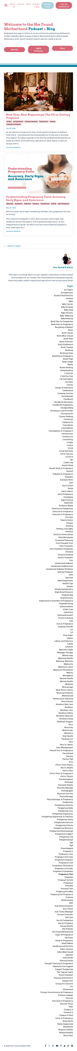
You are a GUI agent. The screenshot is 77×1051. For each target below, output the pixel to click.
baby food (68, 311)
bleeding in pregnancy (62, 357)
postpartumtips (66, 841)
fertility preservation (63, 536)
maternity (68, 666)
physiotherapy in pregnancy (60, 801)
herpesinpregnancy (64, 591)
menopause (68, 677)
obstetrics (68, 735)
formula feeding (65, 556)
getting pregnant (18, 122)
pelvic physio (67, 778)
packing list (67, 740)
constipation (67, 429)
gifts (71, 576)
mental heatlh (66, 683)
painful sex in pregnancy (61, 752)
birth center (67, 334)
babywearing (67, 320)
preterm (69, 899)
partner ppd (67, 761)
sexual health (66, 928)
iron (71, 622)
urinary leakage (65, 997)
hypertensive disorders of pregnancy (56, 602)
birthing (69, 352)
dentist (69, 473)
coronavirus (67, 438)
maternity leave (65, 668)
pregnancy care (66, 856)
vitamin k (68, 1014)
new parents (18, 205)
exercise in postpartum (62, 510)
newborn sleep (66, 720)
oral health (68, 738)
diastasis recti (66, 481)
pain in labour (66, 746)
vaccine (69, 1000)
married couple (66, 651)
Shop (28, 4)
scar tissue (68, 910)
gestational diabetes (64, 565)
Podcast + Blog (36, 5)
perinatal (69, 784)
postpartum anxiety (64, 807)
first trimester (66, 547)
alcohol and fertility (63, 297)
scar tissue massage (64, 913)
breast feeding (66, 369)
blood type (68, 360)
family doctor (66, 522)
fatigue (69, 525)
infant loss (68, 611)
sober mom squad (65, 953)
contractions (67, 435)
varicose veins (66, 1005)
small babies (67, 945)
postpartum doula (65, 821)
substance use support (63, 968)
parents (69, 758)
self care (69, 919)
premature (68, 884)
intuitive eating (65, 619)
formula (69, 553)
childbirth (68, 401)
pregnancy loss (66, 864)
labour (70, 640)
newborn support (65, 723)
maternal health (65, 660)
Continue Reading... (14, 148)
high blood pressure (64, 594)
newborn (69, 709)
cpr (71, 461)
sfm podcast (67, 930)
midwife (69, 686)
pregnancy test (43, 122)
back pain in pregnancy (62, 326)
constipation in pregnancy (61, 432)
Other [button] (62, 48)
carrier (70, 386)
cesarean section (65, 395)
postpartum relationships (61, 833)
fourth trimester (65, 559)
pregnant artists (65, 881)
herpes (70, 588)
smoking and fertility (63, 948)
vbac (71, 1008)
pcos (71, 763)
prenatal (53, 205)
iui (71, 631)
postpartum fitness (64, 827)
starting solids (66, 962)
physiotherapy (66, 798)
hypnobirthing (66, 605)
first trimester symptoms (61, 550)
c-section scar (66, 378)
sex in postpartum (64, 922)
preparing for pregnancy (14, 125)
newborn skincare (64, 717)
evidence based (66, 507)
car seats (69, 383)
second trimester (65, 916)
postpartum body (65, 810)
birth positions (66, 343)
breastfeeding (66, 372)
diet (71, 484)
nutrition (68, 729)
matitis (69, 674)
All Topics (68, 291)
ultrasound (68, 991)
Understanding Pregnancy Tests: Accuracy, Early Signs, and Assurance (35, 199)
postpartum (68, 804)
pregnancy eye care (64, 858)
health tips (68, 585)
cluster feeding (66, 418)
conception (68, 427)
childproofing (66, 409)
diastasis (69, 478)
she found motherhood (62, 933)
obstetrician (67, 732)
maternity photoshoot (63, 671)
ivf (71, 634)
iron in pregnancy (64, 625)
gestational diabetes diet (62, 568)
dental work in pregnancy (61, 470)
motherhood (67, 697)
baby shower (67, 314)
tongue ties (67, 982)
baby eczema (67, 309)
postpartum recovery (63, 830)
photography (67, 792)
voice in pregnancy (64, 1020)
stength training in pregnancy (59, 965)
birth (70, 332)
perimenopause (66, 781)
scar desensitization (64, 907)
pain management (64, 749)
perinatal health (65, 786)
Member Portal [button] (47, 5)
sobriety (69, 956)
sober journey (66, 951)
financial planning (64, 542)
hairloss (69, 579)
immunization (66, 608)
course (70, 447)
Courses (20, 4)
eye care (69, 519)
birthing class (66, 355)
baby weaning (66, 317)
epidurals (68, 504)
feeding (69, 527)
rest (71, 905)
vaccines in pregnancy (62, 1002)
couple (70, 444)
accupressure (67, 294)
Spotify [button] (14, 49)
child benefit (67, 398)
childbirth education (63, 404)
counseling (68, 441)
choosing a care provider (61, 412)
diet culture (67, 487)
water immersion (65, 1025)
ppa (71, 844)
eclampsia (68, 499)
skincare (69, 939)
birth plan (68, 340)
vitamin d (68, 1011)
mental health (66, 680)
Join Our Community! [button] (64, 5)
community (67, 424)
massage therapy (65, 654)
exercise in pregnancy (62, 516)
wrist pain (68, 1037)
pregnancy (36, 205)
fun (71, 562)
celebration (68, 392)
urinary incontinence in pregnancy (56, 994)
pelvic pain (68, 772)
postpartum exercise (63, 824)
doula (70, 490)
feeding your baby (64, 530)
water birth (67, 1023)
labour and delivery (63, 642)
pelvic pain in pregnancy (61, 775)
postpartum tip (66, 838)
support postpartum (64, 971)
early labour (67, 493)
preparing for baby (64, 893)
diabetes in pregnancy (63, 476)
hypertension (66, 599)
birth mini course (65, 337)
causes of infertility (64, 389)
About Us (12, 5)
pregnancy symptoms (31, 122)
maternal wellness (64, 663)
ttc (71, 988)
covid (70, 450)
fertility (9, 122)
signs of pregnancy (63, 205)
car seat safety (66, 381)
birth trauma (67, 349)
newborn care (66, 712)
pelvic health (67, 769)
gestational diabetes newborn (59, 570)
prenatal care (67, 890)
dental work (67, 467)
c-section (68, 375)
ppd (71, 847)
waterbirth (68, 1028)
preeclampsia (67, 850)
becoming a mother (64, 329)
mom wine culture (64, 691)
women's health (65, 1031)
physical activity (65, 795)
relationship (67, 902)
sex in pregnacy (65, 925)
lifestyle (69, 648)
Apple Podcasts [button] (38, 49)
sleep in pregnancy (64, 942)
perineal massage (65, 789)
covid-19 (69, 458)
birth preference (65, 346)
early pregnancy (65, 496)
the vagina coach (65, 974)
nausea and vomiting (63, 700)
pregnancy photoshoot (63, 867)
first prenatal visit (64, 545)
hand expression (65, 582)
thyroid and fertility (63, 979)
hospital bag (67, 596)
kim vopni (68, 637)
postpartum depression (62, 815)
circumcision (67, 415)
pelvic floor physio (64, 766)
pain (71, 743)
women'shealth (66, 1034)
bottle (70, 366)
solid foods (68, 959)
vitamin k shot (66, 1017)
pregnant (52, 122)
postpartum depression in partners (57, 818)
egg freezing (67, 501)
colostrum (68, 421)
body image (67, 363)
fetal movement (65, 539)
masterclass (10, 205)
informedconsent (65, 617)
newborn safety (66, 714)
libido (70, 645)
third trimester (66, 977)
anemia (69, 300)
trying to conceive (64, 985)
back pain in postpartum (62, 323)
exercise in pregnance (63, 513)
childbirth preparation (62, 406)
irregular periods (65, 628)
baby (71, 303)
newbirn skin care (64, 706)
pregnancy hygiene (64, 861)
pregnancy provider (64, 870)
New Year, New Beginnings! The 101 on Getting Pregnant (35, 116)
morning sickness (64, 694)
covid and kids (66, 453)
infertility (68, 614)
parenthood (27, 205)
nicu (71, 726)
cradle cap (68, 464)
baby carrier (67, 306)
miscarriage (67, 689)
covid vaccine (66, 455)
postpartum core (65, 812)
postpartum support (64, 835)
